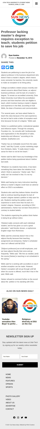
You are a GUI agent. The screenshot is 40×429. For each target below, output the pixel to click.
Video (8, 399)
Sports (9, 387)
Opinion (9, 384)
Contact (10, 409)
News (8, 377)
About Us (10, 403)
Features (10, 381)
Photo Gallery (13, 396)
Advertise (10, 406)
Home (8, 374)
